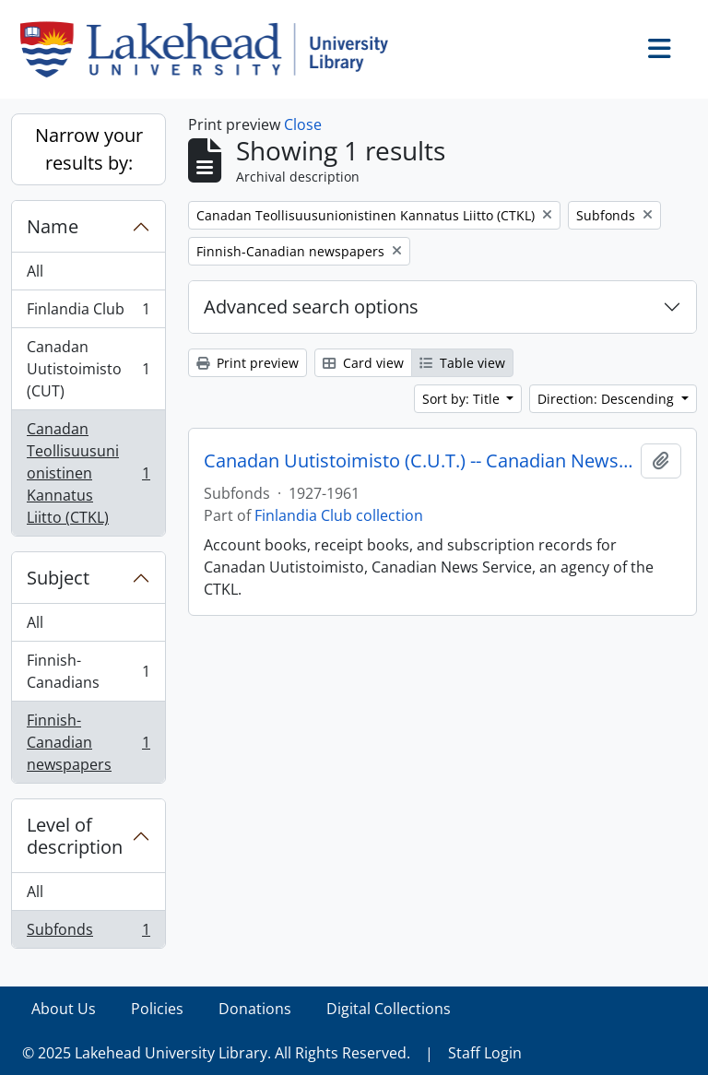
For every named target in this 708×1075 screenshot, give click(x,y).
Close (303, 124)
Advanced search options (311, 306)
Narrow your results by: (89, 149)
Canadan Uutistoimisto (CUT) (88, 369)
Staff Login (485, 1053)
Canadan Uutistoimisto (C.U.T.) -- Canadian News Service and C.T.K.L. (418, 461)
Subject (58, 577)
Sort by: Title (462, 399)
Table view (462, 363)
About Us (63, 1008)
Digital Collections (388, 1008)
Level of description (75, 835)
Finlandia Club (88, 313)
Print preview (247, 363)
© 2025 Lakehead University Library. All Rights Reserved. (216, 1053)
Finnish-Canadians (88, 671)
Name (52, 226)
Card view (363, 363)
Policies (157, 1008)
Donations (254, 1008)
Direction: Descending (607, 399)
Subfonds (88, 933)
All (35, 271)
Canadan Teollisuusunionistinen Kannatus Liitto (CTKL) (88, 473)
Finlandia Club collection (338, 515)
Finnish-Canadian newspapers (88, 742)
